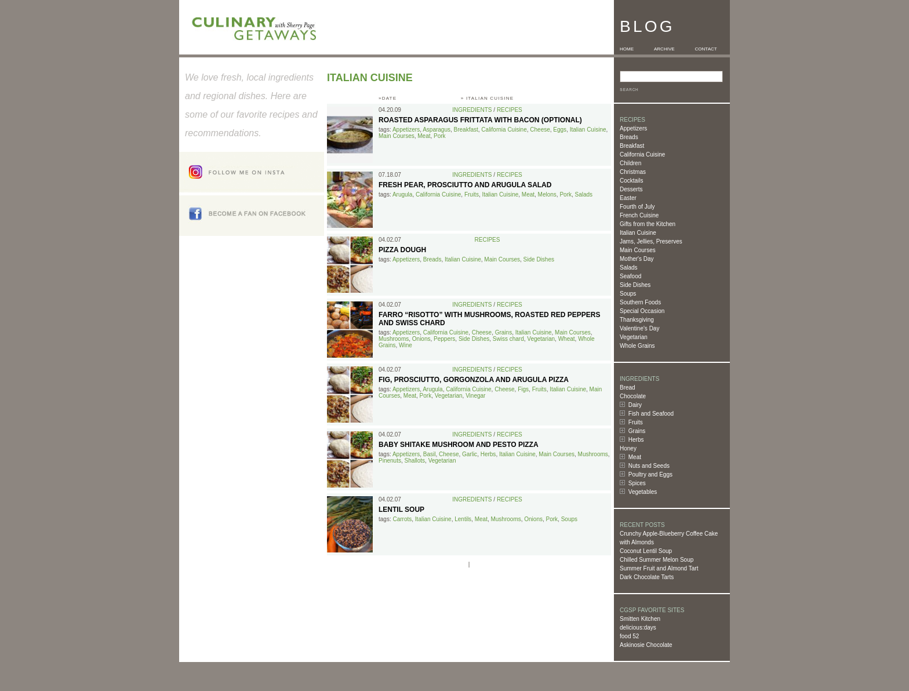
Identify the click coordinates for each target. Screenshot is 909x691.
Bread (627, 387)
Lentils (462, 519)
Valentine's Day (639, 328)
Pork (440, 136)
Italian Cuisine (638, 233)
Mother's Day (637, 259)
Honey (628, 448)
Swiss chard (508, 339)
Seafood (630, 276)
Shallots (414, 460)
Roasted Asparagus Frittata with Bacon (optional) (480, 120)
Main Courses (638, 250)
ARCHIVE (664, 49)
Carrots (402, 519)
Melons (547, 194)
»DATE (388, 98)
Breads (629, 137)
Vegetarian (634, 337)
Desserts (631, 189)
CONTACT (706, 49)
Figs (523, 389)
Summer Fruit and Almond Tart (659, 568)
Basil (429, 454)
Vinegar (475, 395)
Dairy (635, 405)
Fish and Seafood (651, 413)
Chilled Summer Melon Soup (656, 560)
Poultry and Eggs (650, 474)
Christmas (633, 172)
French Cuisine (639, 215)
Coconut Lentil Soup (646, 551)
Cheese (540, 129)
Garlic (469, 454)
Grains (636, 431)
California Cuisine (642, 154)
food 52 (629, 636)
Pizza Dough (402, 250)
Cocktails (631, 180)
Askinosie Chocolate (646, 645)
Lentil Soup (401, 509)
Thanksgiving (637, 320)
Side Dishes (635, 285)
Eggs (559, 129)
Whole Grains (637, 346)
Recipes (509, 110)
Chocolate (633, 396)
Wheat (566, 339)
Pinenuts (390, 460)
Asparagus (436, 129)
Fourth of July (637, 206)
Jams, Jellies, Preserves (651, 241)
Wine (405, 345)
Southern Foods (640, 302)
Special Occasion (642, 311)
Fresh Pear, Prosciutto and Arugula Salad (465, 185)
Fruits (635, 422)
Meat (634, 457)
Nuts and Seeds (649, 466)
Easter (628, 198)
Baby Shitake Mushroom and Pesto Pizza (459, 445)
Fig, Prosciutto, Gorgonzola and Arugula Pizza (474, 380)
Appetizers (633, 128)
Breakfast (632, 146)
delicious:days (638, 627)
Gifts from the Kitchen (647, 224)
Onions (421, 339)
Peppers (444, 339)
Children (630, 163)
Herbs (636, 440)
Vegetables (642, 492)
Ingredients (472, 110)
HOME (627, 49)
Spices (637, 483)
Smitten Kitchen (640, 619)
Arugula (402, 194)
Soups (628, 293)
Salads (629, 267)
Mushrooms (394, 339)
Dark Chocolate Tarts (647, 577)
